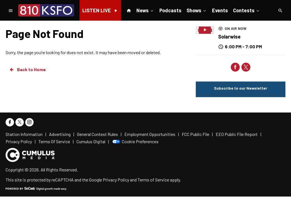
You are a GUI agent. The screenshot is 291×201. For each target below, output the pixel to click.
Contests (246, 10)
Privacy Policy (116, 179)
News (145, 10)
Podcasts (170, 10)
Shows (197, 10)
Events (220, 10)
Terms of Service (153, 179)
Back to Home (27, 69)
